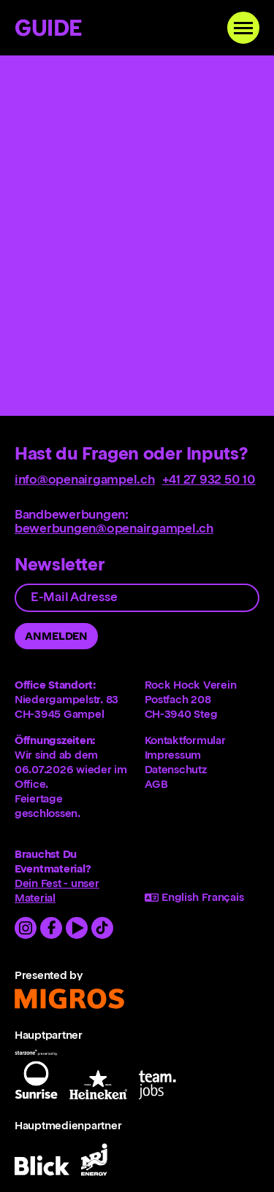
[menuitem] (202, 740)
